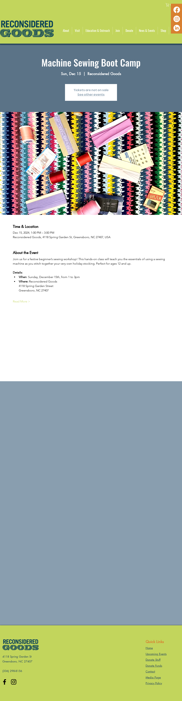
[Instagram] (176, 19)
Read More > (21, 301)
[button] (66, 30)
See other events (91, 94)
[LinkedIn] (176, 28)
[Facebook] (176, 10)
